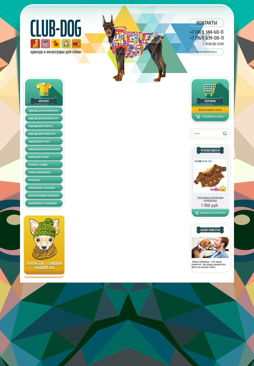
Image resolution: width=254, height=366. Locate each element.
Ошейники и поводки (42, 203)
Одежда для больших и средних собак (43, 119)
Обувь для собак (38, 156)
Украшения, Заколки (41, 187)
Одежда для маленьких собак (43, 111)
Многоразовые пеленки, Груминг (43, 196)
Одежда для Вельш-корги (44, 149)
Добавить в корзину (213, 212)
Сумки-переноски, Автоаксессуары (39, 173)
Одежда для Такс (39, 141)
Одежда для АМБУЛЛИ (42, 133)
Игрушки (34, 180)
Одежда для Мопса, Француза (40, 127)
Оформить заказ (213, 116)
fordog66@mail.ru (207, 51)
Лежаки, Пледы (38, 164)
